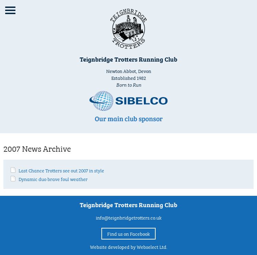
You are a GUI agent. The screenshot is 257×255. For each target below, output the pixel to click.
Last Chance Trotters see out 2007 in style (61, 170)
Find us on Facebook (128, 233)
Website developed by (128, 246)
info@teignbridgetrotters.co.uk (128, 217)
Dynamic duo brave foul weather (53, 178)
